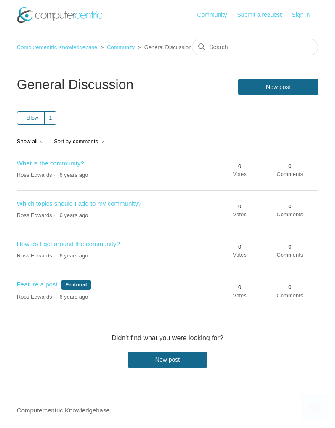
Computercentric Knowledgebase (57, 47)
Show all (30, 141)
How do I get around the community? (68, 243)
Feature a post (37, 284)
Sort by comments (79, 141)
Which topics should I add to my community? (79, 203)
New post (278, 87)
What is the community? (50, 163)
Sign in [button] (301, 14)
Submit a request (259, 14)
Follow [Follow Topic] (31, 118)
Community (212, 14)
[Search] (255, 47)
